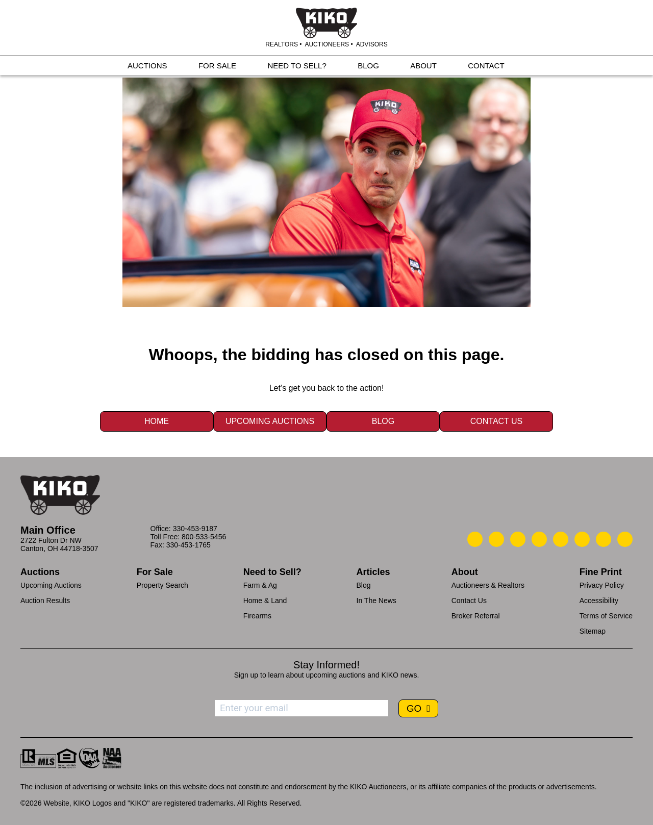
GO (415, 708)
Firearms (257, 616)
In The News (376, 600)
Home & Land (265, 600)
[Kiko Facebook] (539, 539)
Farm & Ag (260, 585)
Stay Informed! (326, 664)
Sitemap (593, 631)
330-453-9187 (195, 528)
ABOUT (423, 67)
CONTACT (486, 67)
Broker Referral (475, 616)
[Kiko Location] (517, 539)
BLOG (368, 67)
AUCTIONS (147, 67)
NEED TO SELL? (296, 67)
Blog (383, 421)
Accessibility (599, 600)
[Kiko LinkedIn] (560, 539)
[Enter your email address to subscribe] (301, 708)
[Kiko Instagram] (625, 539)
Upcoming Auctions (269, 421)
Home (156, 421)
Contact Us (496, 421)
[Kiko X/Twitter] (582, 539)
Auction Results (45, 600)
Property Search (162, 585)
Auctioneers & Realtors (487, 585)
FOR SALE (217, 67)
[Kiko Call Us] (475, 539)
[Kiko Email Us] (496, 539)
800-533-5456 (204, 537)
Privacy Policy (602, 585)
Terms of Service (606, 616)
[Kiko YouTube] (603, 539)
